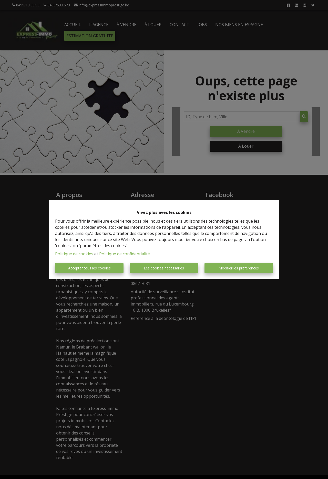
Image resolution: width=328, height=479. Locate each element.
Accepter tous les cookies (89, 268)
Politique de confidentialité (124, 254)
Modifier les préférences (239, 268)
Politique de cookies (74, 254)
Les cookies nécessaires (164, 268)
